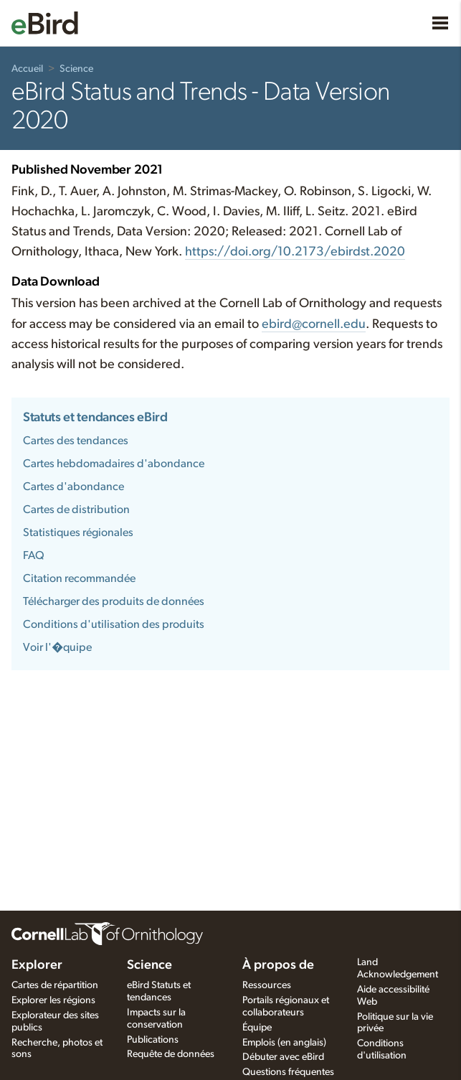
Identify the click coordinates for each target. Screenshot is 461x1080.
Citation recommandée (79, 578)
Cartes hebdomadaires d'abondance (113, 463)
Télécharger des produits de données (113, 601)
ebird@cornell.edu (314, 324)
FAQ (33, 555)
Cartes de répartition (54, 985)
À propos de (278, 965)
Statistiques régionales (78, 532)
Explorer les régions (53, 1000)
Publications (153, 1040)
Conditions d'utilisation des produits (113, 624)
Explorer (36, 965)
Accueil (27, 69)
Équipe (257, 1028)
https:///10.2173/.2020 (295, 251)
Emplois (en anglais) (284, 1043)
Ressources (266, 985)
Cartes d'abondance (73, 486)
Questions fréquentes (288, 1072)
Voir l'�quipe (57, 647)
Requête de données (170, 1054)
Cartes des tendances (75, 440)
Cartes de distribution (76, 509)
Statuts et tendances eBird (95, 417)
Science (76, 69)
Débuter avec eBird (283, 1057)
